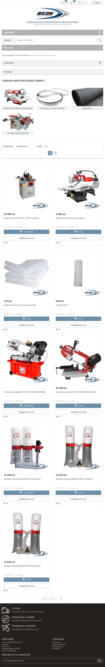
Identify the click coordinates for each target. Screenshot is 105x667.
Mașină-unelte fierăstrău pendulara (18, 108)
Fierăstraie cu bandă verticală (52, 108)
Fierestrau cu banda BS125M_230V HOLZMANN (75, 392)
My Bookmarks (57, 646)
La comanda (26, 231)
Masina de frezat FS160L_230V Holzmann (21, 218)
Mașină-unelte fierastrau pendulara (70, 218)
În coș (78, 231)
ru (97, 3)
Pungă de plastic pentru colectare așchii (20, 305)
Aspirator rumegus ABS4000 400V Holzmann (22, 479)
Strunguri (8, 71)
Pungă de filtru (62, 305)
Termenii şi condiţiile (9, 651)
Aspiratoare (87, 108)
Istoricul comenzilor (59, 644)
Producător (52, 63)
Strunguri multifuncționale (18, 133)
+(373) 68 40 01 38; (52, 22)
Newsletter (56, 648)
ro (99, 3)
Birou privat (56, 642)
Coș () (8, 47)
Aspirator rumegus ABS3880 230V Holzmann (22, 566)
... (57, 599)
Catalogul (5, 644)
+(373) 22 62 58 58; (69, 22)
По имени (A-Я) (22, 146)
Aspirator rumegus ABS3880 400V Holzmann (74, 479)
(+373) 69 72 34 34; (35, 22)
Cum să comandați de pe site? (12, 642)
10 (46, 146)
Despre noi (5, 646)
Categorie (52, 32)
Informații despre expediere (11, 648)
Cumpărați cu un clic (27, 238)
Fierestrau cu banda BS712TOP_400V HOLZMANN (25, 392)
